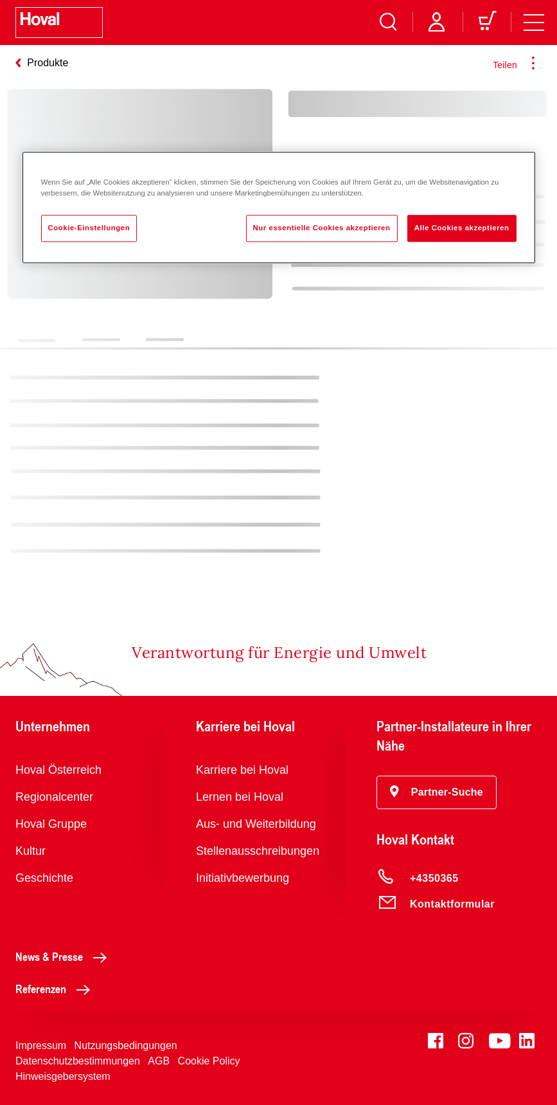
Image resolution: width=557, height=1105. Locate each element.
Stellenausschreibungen (257, 851)
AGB (159, 1060)
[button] (436, 792)
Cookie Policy (209, 1060)
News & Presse (64, 956)
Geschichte (44, 878)
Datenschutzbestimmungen (77, 1060)
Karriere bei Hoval (242, 769)
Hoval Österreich (58, 769)
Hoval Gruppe (51, 823)
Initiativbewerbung (242, 878)
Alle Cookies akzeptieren (461, 228)
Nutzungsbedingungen (126, 1045)
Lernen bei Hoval (239, 796)
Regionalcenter (54, 796)
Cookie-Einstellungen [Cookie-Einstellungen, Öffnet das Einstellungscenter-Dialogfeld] (89, 228)
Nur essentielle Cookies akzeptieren (322, 228)
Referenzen (56, 988)
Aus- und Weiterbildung (256, 823)
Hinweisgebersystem (63, 1076)
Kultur (30, 851)
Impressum (40, 1045)
